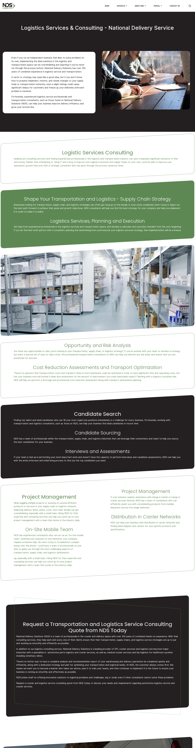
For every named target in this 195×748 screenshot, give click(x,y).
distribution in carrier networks (159, 522)
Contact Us (175, 6)
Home (107, 6)
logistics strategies (80, 205)
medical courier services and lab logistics (127, 652)
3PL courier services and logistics (132, 649)
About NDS (139, 6)
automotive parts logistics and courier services (71, 652)
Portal (157, 6)
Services (121, 6)
